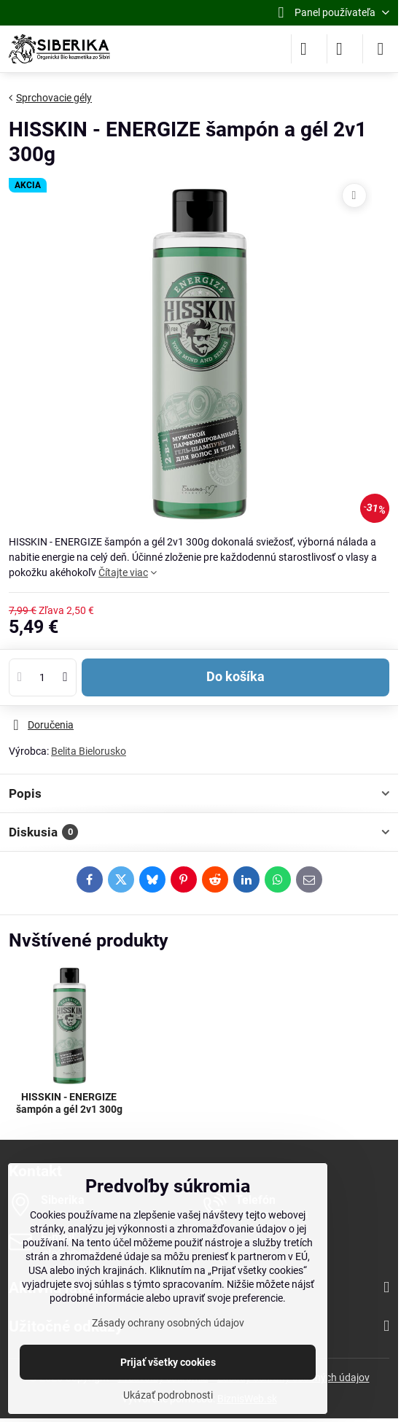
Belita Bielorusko (88, 751)
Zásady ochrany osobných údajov (168, 1323)
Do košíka (235, 676)
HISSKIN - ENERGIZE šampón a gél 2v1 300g (69, 1103)
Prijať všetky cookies (168, 1362)
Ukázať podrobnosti (168, 1395)
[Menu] (380, 48)
